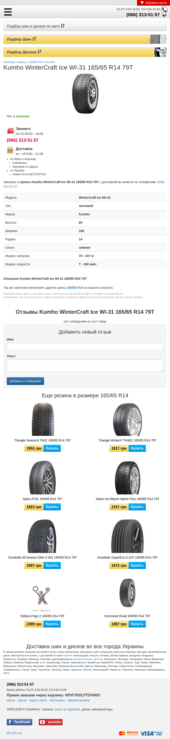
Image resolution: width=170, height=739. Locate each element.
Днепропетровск (83, 659)
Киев (42, 662)
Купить (52, 448)
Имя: (10, 339)
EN (14, 733)
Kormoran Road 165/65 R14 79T (127, 616)
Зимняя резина (79, 700)
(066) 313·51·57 (143, 14)
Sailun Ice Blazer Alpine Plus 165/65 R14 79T (127, 499)
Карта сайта (38, 700)
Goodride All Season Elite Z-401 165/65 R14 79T (42, 557)
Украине (67, 655)
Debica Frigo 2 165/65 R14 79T (43, 616)
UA (19, 733)
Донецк (98, 659)
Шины (11, 700)
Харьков (76, 669)
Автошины (57, 700)
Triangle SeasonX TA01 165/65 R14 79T (42, 440)
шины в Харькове (67, 709)
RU (9, 733)
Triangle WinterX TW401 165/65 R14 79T (127, 440)
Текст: (11, 356)
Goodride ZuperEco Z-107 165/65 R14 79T (127, 557)
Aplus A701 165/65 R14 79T (42, 499)
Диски (22, 700)
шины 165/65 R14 (70, 287)
